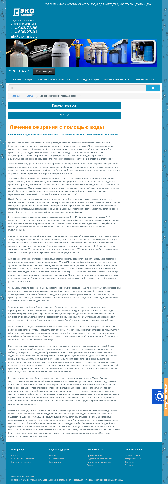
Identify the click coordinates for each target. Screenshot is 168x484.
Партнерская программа (99, 462)
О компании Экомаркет (22, 79)
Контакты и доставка (144, 79)
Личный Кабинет (133, 455)
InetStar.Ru (30, 476)
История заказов (133, 459)
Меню (64, 115)
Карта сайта (55, 462)
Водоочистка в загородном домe (54, 79)
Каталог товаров (64, 105)
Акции (90, 465)
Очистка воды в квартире (116, 79)
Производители (94, 455)
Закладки (129, 462)
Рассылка (129, 465)
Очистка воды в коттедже (87, 79)
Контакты (53, 455)
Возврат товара (56, 459)
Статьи (14, 455)
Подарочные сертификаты (99, 459)
